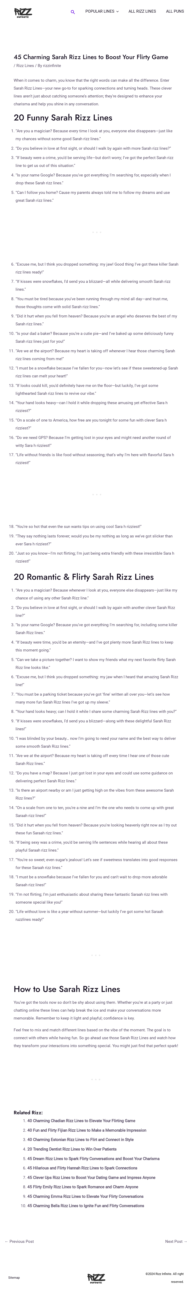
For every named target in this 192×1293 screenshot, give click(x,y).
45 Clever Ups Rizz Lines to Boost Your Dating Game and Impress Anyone (91, 1177)
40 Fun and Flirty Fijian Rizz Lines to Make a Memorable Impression (86, 1130)
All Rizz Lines (142, 11)
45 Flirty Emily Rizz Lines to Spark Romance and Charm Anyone (82, 1187)
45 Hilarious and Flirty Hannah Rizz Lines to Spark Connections (82, 1168)
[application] (117, 11)
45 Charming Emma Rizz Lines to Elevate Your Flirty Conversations (85, 1196)
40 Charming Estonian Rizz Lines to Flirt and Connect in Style (80, 1139)
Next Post (176, 1241)
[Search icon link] (73, 12)
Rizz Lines (25, 65)
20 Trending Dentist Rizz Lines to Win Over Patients (72, 1149)
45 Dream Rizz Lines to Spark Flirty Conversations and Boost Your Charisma (93, 1158)
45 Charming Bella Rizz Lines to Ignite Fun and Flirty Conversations (85, 1205)
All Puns (175, 11)
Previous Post (19, 1241)
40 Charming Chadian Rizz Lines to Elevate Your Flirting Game (81, 1120)
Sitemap (14, 1278)
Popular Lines (102, 11)
